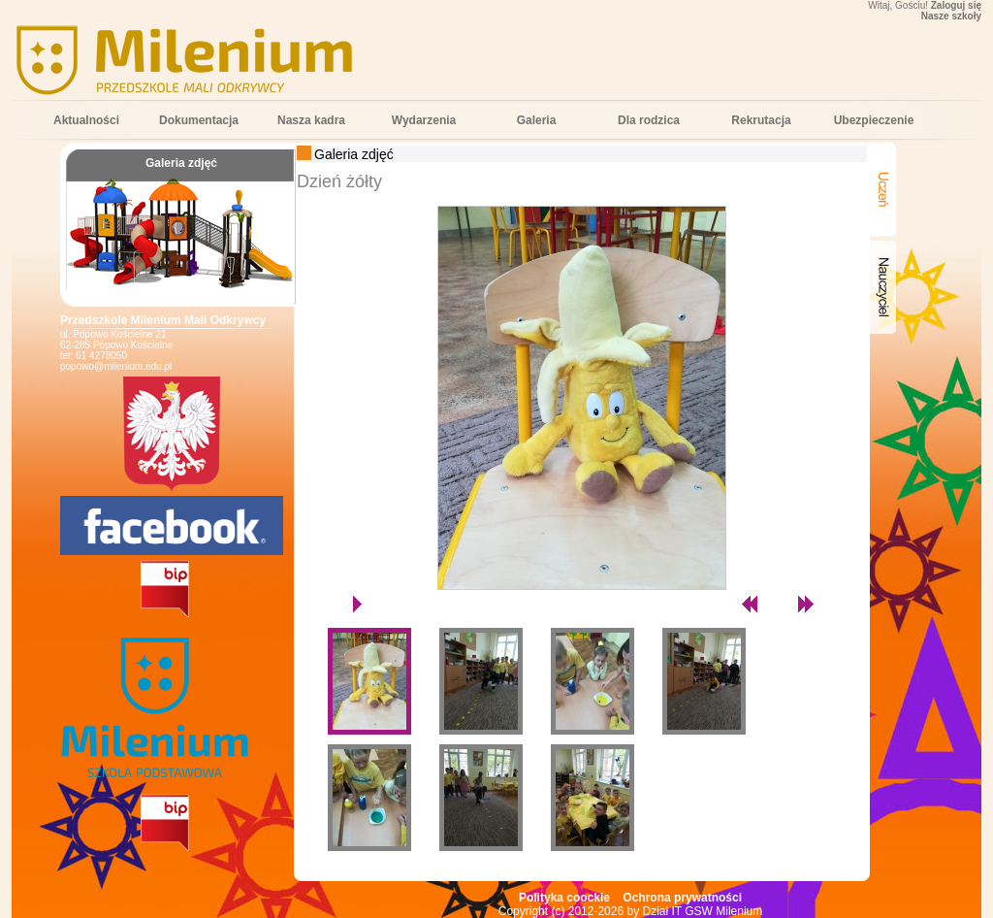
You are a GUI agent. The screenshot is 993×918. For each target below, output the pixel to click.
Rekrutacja (760, 120)
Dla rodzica (649, 120)
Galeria (537, 120)
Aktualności (86, 120)
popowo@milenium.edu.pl (116, 366)
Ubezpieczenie (874, 120)
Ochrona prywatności (682, 897)
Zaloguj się (956, 5)
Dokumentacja (199, 120)
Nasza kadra (311, 120)
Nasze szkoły (951, 16)
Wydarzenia (424, 120)
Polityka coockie (564, 897)
